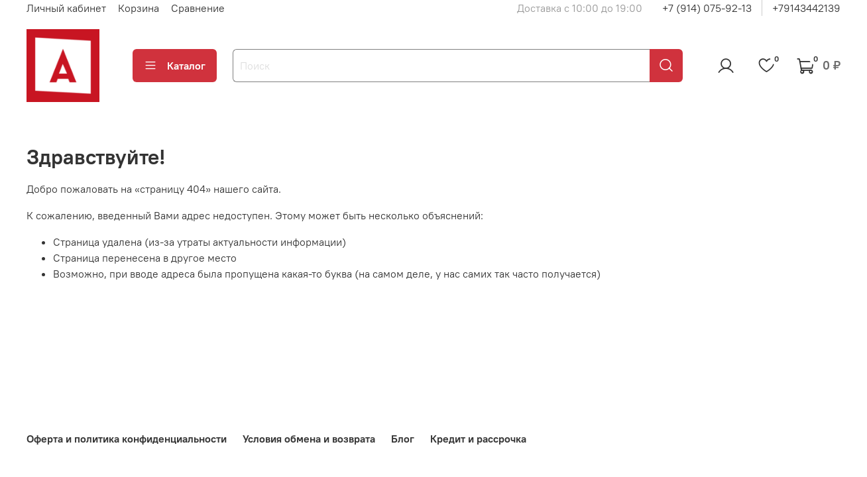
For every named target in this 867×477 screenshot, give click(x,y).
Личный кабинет (66, 8)
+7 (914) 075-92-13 (707, 8)
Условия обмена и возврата (309, 438)
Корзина (138, 8)
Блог (402, 438)
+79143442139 (806, 8)
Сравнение (198, 8)
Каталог (174, 65)
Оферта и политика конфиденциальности (127, 438)
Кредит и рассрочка (478, 438)
